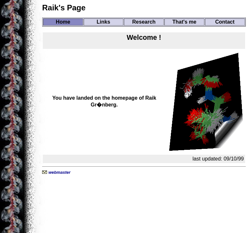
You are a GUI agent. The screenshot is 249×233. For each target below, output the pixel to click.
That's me (184, 22)
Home (63, 22)
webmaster (59, 172)
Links (103, 22)
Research (144, 22)
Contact (225, 22)
